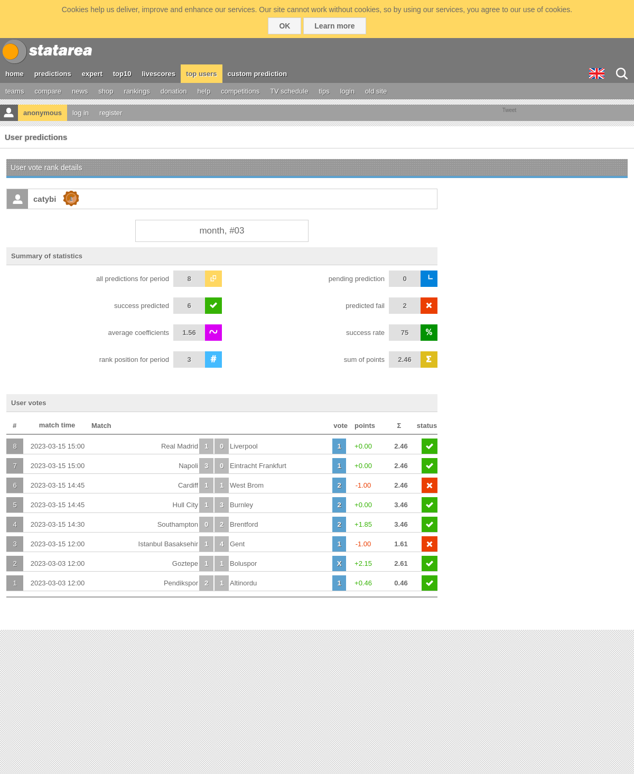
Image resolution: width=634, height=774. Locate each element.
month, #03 (221, 231)
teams (14, 91)
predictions (52, 74)
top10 (122, 74)
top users (201, 74)
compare (47, 91)
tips (324, 91)
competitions (240, 91)
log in (80, 113)
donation (174, 91)
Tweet (509, 110)
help (204, 91)
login (347, 91)
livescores (158, 74)
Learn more (334, 26)
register (110, 113)
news (80, 91)
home (14, 74)
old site (376, 91)
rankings (137, 91)
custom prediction (257, 74)
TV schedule (289, 91)
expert (92, 74)
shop (105, 91)
